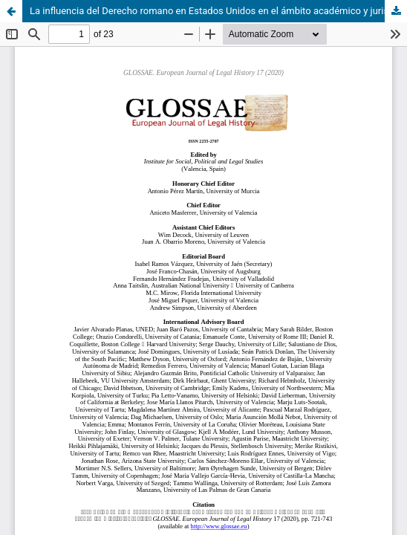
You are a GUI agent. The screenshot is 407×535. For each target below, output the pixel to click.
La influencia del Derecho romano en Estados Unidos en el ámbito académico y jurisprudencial (218, 10)
